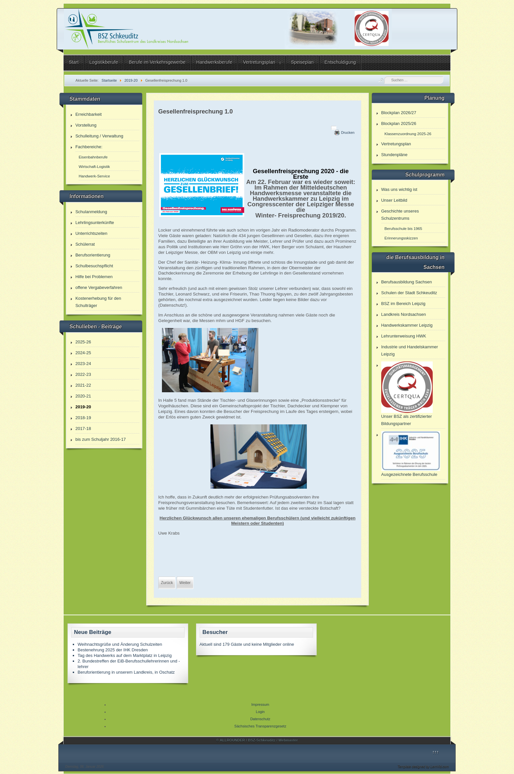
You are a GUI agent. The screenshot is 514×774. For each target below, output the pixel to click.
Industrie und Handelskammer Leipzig (409, 350)
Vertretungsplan (259, 62)
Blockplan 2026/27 (398, 112)
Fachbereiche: (88, 146)
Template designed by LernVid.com (423, 766)
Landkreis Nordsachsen (403, 314)
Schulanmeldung (91, 211)
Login (260, 712)
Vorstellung (85, 125)
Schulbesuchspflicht (94, 265)
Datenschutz (260, 719)
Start (74, 62)
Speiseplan (302, 62)
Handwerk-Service (94, 176)
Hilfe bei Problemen (93, 276)
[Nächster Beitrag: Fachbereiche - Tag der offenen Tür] (185, 583)
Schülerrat (85, 244)
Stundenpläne (394, 154)
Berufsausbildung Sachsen (406, 281)
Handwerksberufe (214, 62)
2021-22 (83, 385)
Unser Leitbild (394, 200)
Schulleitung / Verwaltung (99, 135)
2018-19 (83, 417)
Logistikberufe (103, 62)
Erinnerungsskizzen (401, 238)
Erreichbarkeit (88, 114)
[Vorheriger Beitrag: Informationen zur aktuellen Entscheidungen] (167, 583)
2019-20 (83, 406)
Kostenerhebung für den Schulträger (98, 302)
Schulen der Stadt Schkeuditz (409, 292)
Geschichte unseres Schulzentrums (400, 215)
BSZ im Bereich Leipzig (403, 303)
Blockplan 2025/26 (398, 123)
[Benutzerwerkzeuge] (333, 128)
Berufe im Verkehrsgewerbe (157, 62)
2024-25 (83, 352)
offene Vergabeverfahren (98, 287)
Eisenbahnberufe (93, 157)
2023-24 (83, 363)
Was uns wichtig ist (399, 189)
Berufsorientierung (92, 255)
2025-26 (83, 341)
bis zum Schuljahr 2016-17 (100, 439)
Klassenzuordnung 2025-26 (408, 134)
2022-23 (83, 374)
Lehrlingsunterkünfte (94, 222)
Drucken (347, 132)
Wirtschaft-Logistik (94, 166)
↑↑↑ (435, 751)
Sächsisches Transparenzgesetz (260, 726)
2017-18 (83, 428)
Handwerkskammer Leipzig (407, 325)
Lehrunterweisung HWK (403, 336)
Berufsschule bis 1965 (403, 228)
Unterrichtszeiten (91, 233)
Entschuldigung (340, 62)
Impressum (260, 704)
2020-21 (83, 396)
